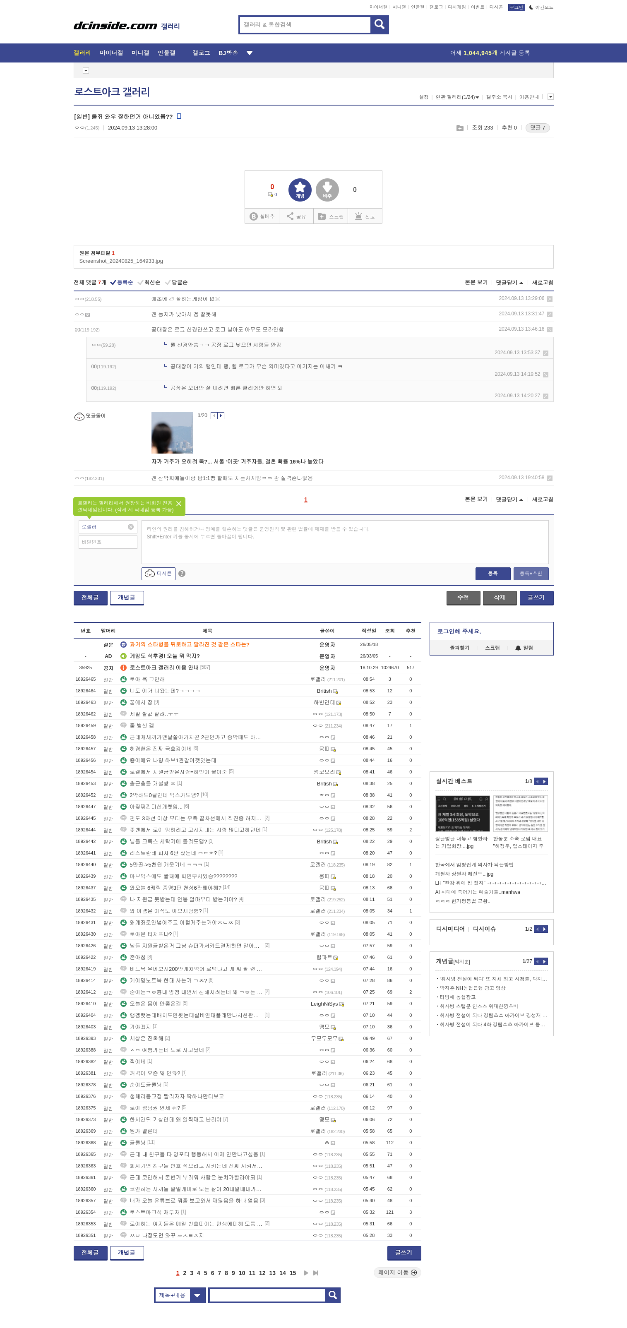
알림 (524, 648)
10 (242, 1273)
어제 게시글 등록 (490, 53)
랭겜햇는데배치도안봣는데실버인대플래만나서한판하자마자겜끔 (191, 1015)
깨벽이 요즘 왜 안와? (150, 1073)
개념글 (126, 597)
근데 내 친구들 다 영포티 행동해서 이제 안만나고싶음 (189, 1154)
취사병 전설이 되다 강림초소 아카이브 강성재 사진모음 (494, 1015)
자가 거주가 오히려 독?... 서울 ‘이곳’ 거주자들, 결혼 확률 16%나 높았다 (237, 462)
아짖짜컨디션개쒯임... (151, 807)
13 (272, 1273)
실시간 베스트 (454, 781)
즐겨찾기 (460, 648)
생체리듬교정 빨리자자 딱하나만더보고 (172, 1096)
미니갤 (399, 7)
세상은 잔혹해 (141, 1038)
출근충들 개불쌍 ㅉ (147, 783)
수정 (463, 597)
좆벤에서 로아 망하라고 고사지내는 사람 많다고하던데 (190, 830)
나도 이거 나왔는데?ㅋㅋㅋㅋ (160, 691)
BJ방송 (228, 53)
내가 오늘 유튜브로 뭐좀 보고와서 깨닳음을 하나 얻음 (189, 1201)
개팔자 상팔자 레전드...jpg (464, 874)
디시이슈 (484, 929)
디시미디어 (450, 929)
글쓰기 (536, 597)
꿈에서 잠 (136, 702)
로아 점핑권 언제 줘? (150, 1108)
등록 (493, 573)
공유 (296, 216)
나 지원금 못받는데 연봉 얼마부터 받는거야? (178, 899)
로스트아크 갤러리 (112, 92)
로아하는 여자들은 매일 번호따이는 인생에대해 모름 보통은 (191, 1224)
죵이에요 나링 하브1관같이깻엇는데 (168, 760)
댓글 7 (537, 128)
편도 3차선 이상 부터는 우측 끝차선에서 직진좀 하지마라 (191, 818)
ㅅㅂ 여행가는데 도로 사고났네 (162, 1050)
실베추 (262, 216)
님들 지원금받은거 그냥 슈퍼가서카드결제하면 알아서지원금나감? (191, 946)
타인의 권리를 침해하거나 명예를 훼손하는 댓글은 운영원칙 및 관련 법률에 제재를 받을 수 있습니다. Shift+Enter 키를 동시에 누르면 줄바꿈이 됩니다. (258, 533)
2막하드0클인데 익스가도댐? (159, 795)
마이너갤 (379, 7)
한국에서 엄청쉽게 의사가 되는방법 (474, 865)
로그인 (517, 7)
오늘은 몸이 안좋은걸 (150, 1004)
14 (282, 1273)
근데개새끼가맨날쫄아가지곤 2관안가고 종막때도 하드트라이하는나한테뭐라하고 (191, 737)
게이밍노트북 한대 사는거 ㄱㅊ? (163, 980)
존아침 (133, 957)
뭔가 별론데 (139, 1131)
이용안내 (529, 97)
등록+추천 (530, 573)
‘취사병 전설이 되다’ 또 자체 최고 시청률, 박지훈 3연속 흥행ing (494, 979)
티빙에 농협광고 (458, 997)
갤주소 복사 (499, 97)
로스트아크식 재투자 (150, 1212)
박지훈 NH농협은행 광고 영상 (473, 988)
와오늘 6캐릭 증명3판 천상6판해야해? (170, 888)
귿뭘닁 (133, 1143)
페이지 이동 (397, 1272)
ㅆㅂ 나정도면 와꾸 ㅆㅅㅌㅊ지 (162, 1235)
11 (252, 1273)
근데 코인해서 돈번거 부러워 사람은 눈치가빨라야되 (187, 1177)
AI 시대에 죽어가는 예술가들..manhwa (477, 892)
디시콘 (496, 7)
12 (262, 1273)
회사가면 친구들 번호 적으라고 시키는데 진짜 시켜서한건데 (191, 1166)
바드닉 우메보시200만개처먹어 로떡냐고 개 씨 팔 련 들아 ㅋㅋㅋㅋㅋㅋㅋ (191, 969)
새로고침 (543, 283)
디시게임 (457, 7)
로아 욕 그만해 (142, 679)
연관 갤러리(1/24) (458, 97)
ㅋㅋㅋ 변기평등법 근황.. (462, 901)
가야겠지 (135, 1027)
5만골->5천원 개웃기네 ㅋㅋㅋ (161, 865)
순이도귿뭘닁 (141, 1085)
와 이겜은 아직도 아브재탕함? (161, 911)
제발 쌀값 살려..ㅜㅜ (149, 714)
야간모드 (541, 7)
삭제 (550, 299)
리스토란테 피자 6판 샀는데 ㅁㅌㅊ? (168, 853)
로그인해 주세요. (459, 631)
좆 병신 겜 (137, 726)
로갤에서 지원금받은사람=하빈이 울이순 (173, 772)
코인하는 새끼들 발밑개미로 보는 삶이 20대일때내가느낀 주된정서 (191, 1189)
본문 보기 (476, 282)
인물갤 (418, 7)
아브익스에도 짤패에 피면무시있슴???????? (178, 876)
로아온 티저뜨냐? (146, 934)
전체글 (90, 597)
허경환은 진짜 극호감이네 (156, 749)
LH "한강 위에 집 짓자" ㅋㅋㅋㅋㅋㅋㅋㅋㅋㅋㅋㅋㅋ (491, 883)
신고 (365, 216)
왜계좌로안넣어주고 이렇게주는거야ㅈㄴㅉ (176, 923)
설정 (424, 97)
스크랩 (460, 128)
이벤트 (478, 7)
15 (293, 1273)
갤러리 (82, 53)
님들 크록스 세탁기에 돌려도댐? (163, 841)
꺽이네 (133, 1062)
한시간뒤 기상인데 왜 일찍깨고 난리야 (170, 1120)
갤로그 (436, 7)
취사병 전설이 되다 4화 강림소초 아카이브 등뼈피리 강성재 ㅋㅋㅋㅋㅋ (494, 1025)
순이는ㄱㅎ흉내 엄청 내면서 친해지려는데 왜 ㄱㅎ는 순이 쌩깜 (191, 992)
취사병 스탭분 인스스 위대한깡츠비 (479, 1006)
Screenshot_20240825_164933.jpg (121, 261)
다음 (306, 1273)
